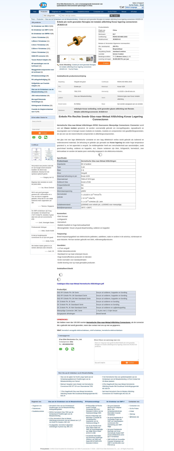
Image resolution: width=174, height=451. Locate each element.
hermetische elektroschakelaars (112, 330)
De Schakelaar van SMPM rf (41, 33)
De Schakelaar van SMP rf (40, 30)
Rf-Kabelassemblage (39, 76)
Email (142, 5)
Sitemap (132, 414)
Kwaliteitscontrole (83, 12)
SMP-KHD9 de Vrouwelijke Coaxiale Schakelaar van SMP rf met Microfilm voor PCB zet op (116, 442)
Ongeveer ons (56, 12)
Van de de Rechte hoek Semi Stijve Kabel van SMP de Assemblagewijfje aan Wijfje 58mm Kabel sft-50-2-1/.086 (94, 429)
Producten (44, 12)
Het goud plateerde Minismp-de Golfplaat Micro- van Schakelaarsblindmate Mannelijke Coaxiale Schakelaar (115, 410)
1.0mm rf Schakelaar (39, 37)
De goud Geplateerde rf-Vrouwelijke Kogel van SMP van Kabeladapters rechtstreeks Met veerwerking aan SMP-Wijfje (115, 422)
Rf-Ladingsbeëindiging (39, 79)
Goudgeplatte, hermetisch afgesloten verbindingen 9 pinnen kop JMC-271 (61, 426)
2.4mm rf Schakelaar (39, 45)
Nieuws (124, 12)
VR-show (134, 12)
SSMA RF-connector (39, 56)
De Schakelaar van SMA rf (40, 26)
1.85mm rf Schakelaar (39, 41)
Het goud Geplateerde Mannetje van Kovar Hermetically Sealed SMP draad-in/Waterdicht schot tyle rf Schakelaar (116, 433)
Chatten (104, 63)
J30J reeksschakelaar (39, 95)
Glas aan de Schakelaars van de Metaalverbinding (61, 19)
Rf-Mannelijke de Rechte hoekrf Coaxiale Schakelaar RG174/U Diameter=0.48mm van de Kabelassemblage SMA (94, 409)
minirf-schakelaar (95, 330)
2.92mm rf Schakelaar (39, 48)
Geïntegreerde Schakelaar (40, 105)
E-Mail (132, 411)
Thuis (33, 19)
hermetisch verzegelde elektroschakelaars (75, 330)
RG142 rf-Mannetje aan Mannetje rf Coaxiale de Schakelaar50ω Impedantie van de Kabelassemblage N (94, 419)
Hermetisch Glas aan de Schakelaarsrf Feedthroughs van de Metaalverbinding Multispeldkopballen (61, 407)
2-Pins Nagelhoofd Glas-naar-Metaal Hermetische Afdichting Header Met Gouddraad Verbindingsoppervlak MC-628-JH (120, 386)
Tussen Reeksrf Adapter (40, 60)
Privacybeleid (44, 449)
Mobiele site (134, 417)
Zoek (116, 16)
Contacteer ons (98, 12)
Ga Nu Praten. (134, 5)
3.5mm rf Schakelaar (39, 52)
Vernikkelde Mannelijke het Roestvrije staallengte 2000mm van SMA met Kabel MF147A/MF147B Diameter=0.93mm (94, 439)
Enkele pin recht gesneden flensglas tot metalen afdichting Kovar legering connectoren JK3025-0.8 (77, 67)
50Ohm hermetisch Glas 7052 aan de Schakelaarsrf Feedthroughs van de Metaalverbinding (61, 414)
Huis (34, 12)
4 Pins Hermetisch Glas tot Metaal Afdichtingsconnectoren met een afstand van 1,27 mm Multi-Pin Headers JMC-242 (65, 420)
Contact (43, 133)
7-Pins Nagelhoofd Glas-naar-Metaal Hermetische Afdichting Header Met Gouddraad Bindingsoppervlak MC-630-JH (79, 394)
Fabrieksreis (69, 12)
